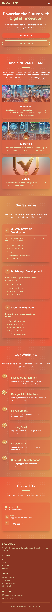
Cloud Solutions (7, 586)
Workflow (5, 565)
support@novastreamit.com (21, 518)
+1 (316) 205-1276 (17, 524)
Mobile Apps (6, 580)
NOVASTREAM (10, 3)
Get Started (26, 35)
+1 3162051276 (8, 598)
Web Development (8, 583)
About (4, 559)
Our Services (26, 43)
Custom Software (8, 577)
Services (5, 562)
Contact (5, 568)
